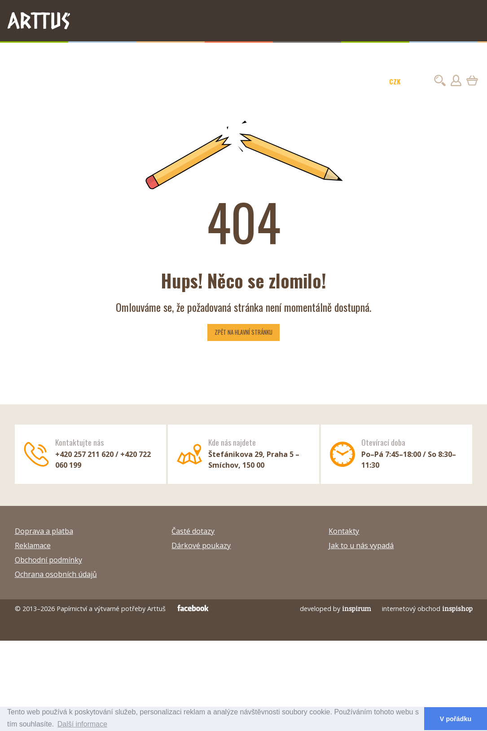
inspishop (457, 608)
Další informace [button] (82, 724)
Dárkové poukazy (201, 545)
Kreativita (314, 53)
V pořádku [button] (455, 718)
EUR (417, 81)
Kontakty (344, 531)
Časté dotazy (193, 531)
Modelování (350, 53)
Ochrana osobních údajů (56, 574)
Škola (379, 53)
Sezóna (402, 53)
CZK (394, 81)
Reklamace (33, 545)
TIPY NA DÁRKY (30, 53)
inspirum (356, 608)
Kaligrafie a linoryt (267, 53)
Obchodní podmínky (48, 560)
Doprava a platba (44, 531)
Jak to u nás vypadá (361, 545)
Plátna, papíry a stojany (200, 53)
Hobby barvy (142, 53)
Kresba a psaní (76, 53)
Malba (111, 53)
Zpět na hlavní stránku (243, 332)
